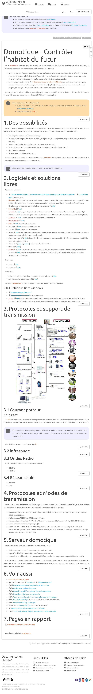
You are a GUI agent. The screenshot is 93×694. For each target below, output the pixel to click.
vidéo (71, 37)
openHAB (11, 218)
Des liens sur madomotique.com (24, 588)
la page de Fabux (69, 22)
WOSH (10, 298)
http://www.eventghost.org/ (21, 292)
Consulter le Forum (71, 668)
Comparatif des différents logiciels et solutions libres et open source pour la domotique (42, 194)
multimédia (57, 37)
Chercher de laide (71, 662)
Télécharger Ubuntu (41, 670)
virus (33, 111)
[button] (63, 11)
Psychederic (26, 633)
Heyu (10, 223)
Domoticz (11, 250)
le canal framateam (42, 25)
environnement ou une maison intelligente (47, 82)
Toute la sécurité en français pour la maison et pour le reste (34, 611)
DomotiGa (12, 209)
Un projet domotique (20, 600)
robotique (47, 157)
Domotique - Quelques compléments (26, 594)
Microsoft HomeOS (26, 109)
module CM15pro (25, 605)
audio (65, 37)
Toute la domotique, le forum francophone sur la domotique (35, 597)
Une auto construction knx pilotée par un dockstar (31, 585)
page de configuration (37, 28)
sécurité (78, 37)
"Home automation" (45, 582)
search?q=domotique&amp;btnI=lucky (21, 624)
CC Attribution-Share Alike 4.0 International (15, 689)
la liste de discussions (79, 25)
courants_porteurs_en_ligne (18, 579)
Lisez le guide (70, 670)
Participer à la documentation (44, 665)
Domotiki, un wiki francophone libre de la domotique (32, 591)
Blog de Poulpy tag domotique (24, 603)
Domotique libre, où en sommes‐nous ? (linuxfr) (27, 608)
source (27, 244)
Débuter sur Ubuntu (41, 662)
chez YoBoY (51, 19)
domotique (14, 66)
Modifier (84, 119)
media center (86, 37)
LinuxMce (11, 200)
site (53, 206)
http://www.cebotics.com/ (20, 295)
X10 (8, 420)
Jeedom (11, 212)
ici (36, 444)
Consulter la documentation (74, 665)
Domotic (30, 582)
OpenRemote (13, 220)
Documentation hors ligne (43, 668)
